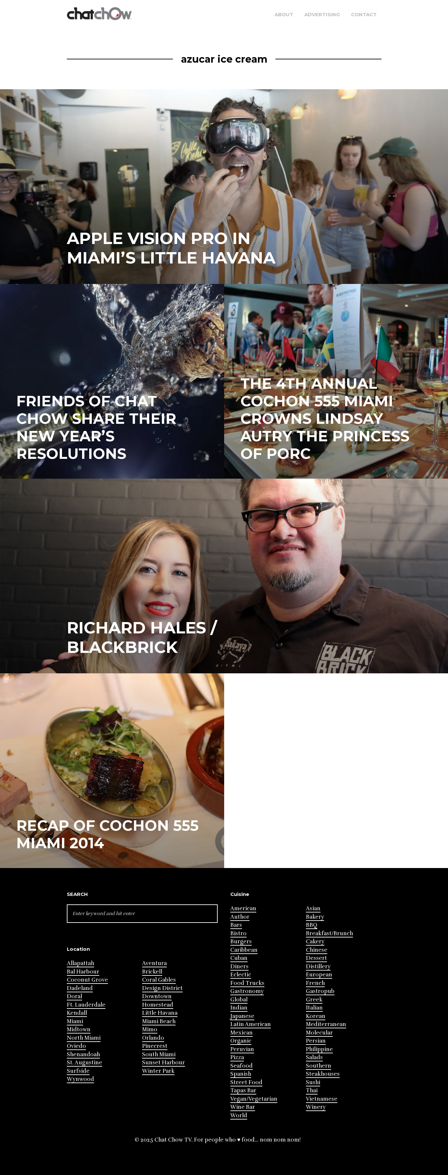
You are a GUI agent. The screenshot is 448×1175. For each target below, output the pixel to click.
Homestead (157, 1004)
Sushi (313, 1082)
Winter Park (158, 1071)
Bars (236, 925)
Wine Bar (242, 1107)
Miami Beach (159, 1021)
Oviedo (76, 1046)
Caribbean (244, 950)
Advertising (322, 14)
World (238, 1115)
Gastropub (320, 991)
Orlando (153, 1037)
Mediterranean (326, 1024)
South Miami (159, 1054)
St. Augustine (84, 1062)
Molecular (319, 1032)
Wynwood (80, 1079)
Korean (315, 1016)
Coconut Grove (87, 979)
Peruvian (242, 1049)
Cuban (239, 958)
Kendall (77, 1013)
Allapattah (80, 963)
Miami (75, 1021)
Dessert (316, 958)
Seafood (241, 1065)
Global (239, 999)
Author (239, 916)
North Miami (84, 1037)
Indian (239, 1007)
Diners (239, 966)
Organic (240, 1040)
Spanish (240, 1074)
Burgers (241, 941)
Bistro (238, 933)
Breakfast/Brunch (329, 933)
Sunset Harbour (163, 1062)
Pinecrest (154, 1046)
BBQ (311, 925)
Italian (314, 1007)
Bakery (315, 916)
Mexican (241, 1032)
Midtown (79, 1029)
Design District (162, 988)
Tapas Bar (243, 1090)
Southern (318, 1065)
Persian (316, 1040)
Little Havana (159, 1013)
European (319, 974)
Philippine (319, 1049)
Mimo (149, 1029)
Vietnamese (321, 1098)
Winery (316, 1107)
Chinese (316, 950)
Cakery (315, 941)
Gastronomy (247, 991)
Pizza (237, 1057)
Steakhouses (323, 1074)
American (243, 908)
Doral (74, 996)
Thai (312, 1090)
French (315, 983)
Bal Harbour (83, 971)
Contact (364, 14)
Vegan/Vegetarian (253, 1098)
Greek (314, 999)
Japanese (242, 1016)
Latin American (250, 1024)
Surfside (78, 1071)
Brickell (152, 971)
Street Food (246, 1082)
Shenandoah (83, 1054)
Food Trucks (247, 983)
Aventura (154, 963)
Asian (313, 908)
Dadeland (80, 988)
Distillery (318, 966)
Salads (314, 1057)
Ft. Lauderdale (86, 1004)
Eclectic (240, 974)
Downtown (157, 996)
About (283, 14)
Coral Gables (159, 979)
